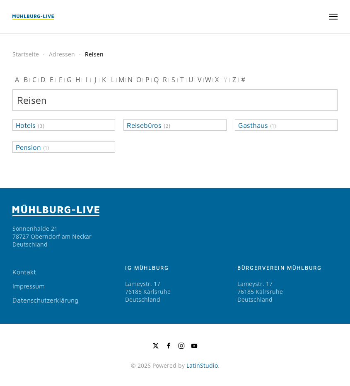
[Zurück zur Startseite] (33, 16)
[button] (333, 16)
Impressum (28, 286)
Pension (28, 147)
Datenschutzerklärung (45, 300)
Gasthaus (253, 125)
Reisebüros (144, 125)
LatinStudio (202, 365)
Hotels (26, 125)
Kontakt (24, 272)
